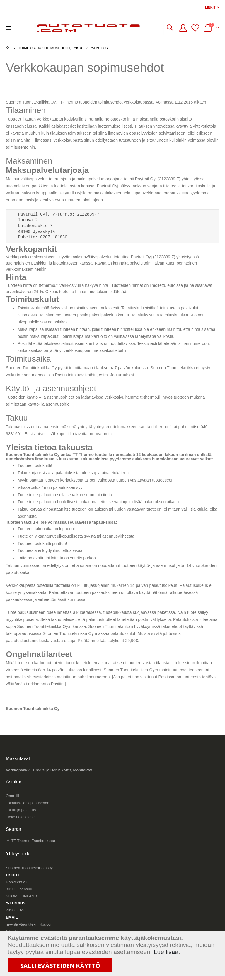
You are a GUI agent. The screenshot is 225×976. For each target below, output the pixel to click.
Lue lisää (166, 951)
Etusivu (8, 48)
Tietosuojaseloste (21, 825)
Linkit (210, 7)
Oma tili (12, 804)
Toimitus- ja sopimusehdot (28, 811)
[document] (113, 953)
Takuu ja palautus (21, 818)
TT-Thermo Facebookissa (30, 848)
